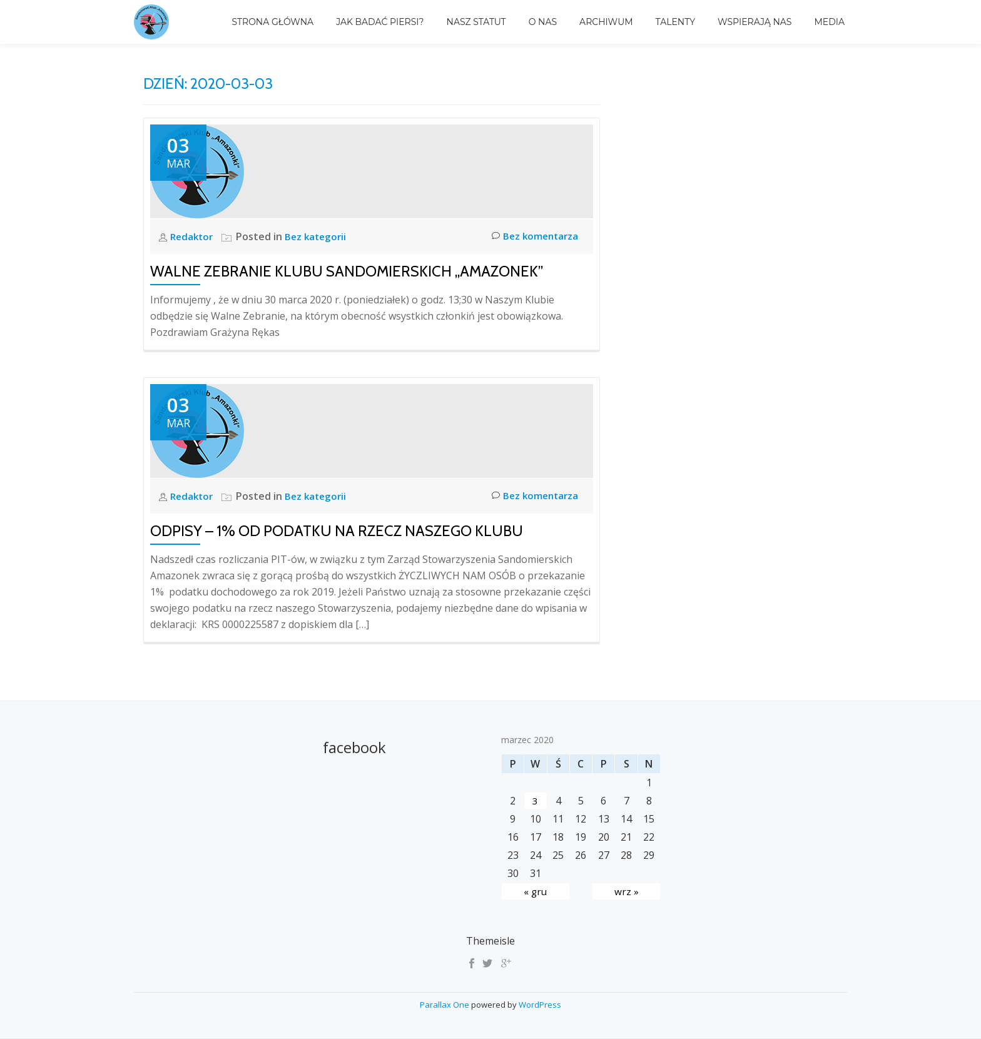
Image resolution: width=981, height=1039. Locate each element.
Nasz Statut (476, 22)
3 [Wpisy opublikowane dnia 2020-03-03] (535, 801)
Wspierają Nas (754, 22)
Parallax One (445, 1004)
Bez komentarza (532, 236)
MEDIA (829, 22)
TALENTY (675, 22)
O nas (543, 22)
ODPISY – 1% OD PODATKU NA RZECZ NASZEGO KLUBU (336, 531)
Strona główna (273, 22)
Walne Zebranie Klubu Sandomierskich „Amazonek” (346, 271)
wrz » (626, 891)
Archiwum (606, 22)
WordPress (540, 1004)
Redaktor (194, 236)
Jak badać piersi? (380, 22)
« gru (535, 891)
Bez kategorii (320, 236)
